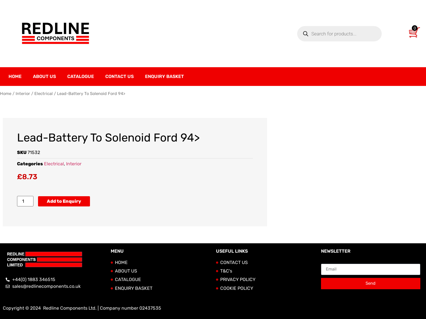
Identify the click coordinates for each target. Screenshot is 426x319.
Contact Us (119, 76)
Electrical (43, 93)
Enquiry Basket (164, 76)
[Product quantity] (25, 201)
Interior (23, 93)
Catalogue (80, 76)
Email (327, 261)
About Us (44, 76)
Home (15, 76)
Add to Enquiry (64, 201)
